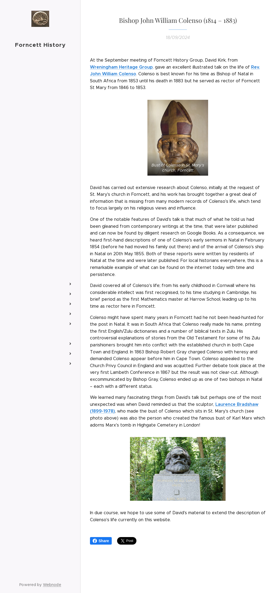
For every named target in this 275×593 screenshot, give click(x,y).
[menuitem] (40, 258)
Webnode (52, 584)
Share (101, 541)
